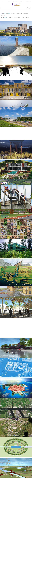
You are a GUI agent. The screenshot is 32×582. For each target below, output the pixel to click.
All (1, 11)
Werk (17, 11)
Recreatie (9, 11)
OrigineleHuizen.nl (4, 577)
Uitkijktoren (25, 13)
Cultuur (4, 11)
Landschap (5, 17)
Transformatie (19, 13)
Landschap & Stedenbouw (5, 13)
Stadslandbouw (17, 17)
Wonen (13, 11)
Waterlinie (13, 13)
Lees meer (7, 574)
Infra (20, 11)
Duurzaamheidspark (25, 17)
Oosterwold (3, 15)
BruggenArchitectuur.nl (4, 578)
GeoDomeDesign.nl (4, 579)
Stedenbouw (11, 17)
